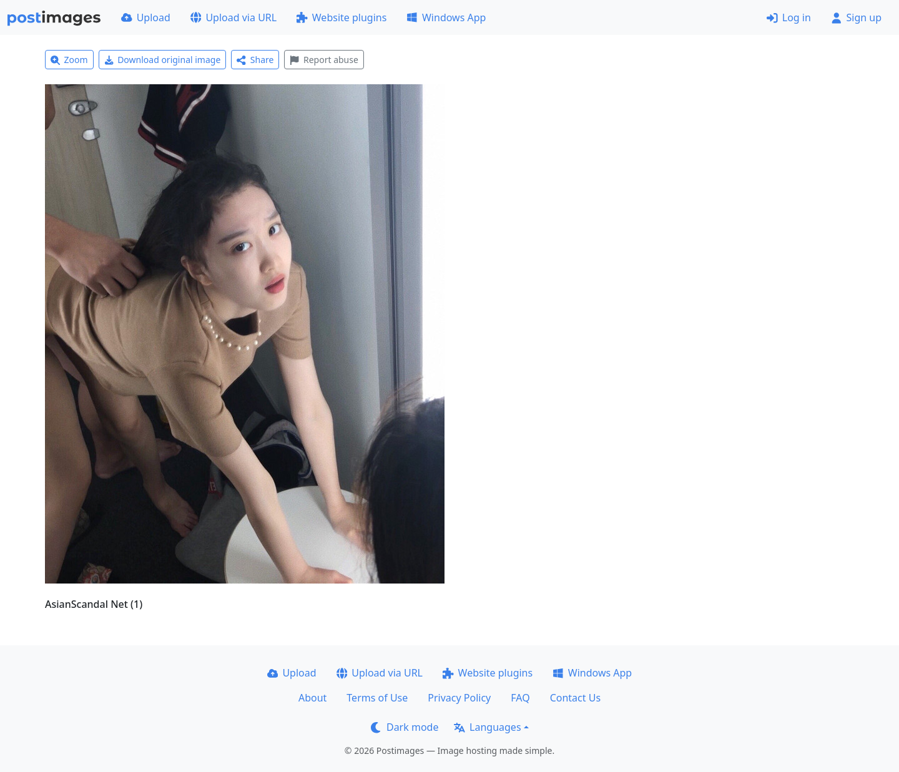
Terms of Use (377, 698)
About (312, 698)
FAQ (520, 698)
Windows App (446, 17)
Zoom (69, 60)
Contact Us (575, 698)
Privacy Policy (459, 698)
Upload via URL (233, 17)
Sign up (856, 17)
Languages (487, 727)
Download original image (162, 60)
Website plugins (341, 17)
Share (255, 60)
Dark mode (404, 727)
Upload (145, 17)
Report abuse (324, 60)
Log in (789, 17)
